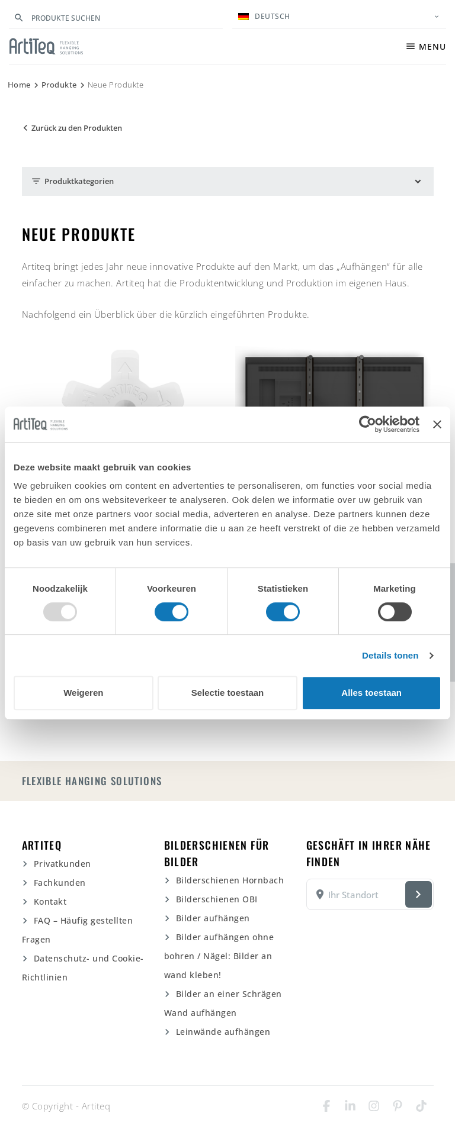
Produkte (59, 84)
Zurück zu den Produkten (71, 128)
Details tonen (390, 655)
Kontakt (50, 901)
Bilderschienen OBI (217, 899)
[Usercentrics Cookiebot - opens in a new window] (367, 424)
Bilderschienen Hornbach (230, 880)
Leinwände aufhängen (223, 1031)
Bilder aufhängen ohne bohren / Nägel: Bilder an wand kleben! (219, 955)
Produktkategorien (72, 181)
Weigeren (83, 693)
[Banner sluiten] (437, 424)
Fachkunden (60, 882)
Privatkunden (62, 863)
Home (19, 84)
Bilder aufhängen (213, 918)
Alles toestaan (371, 693)
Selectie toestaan (227, 693)
